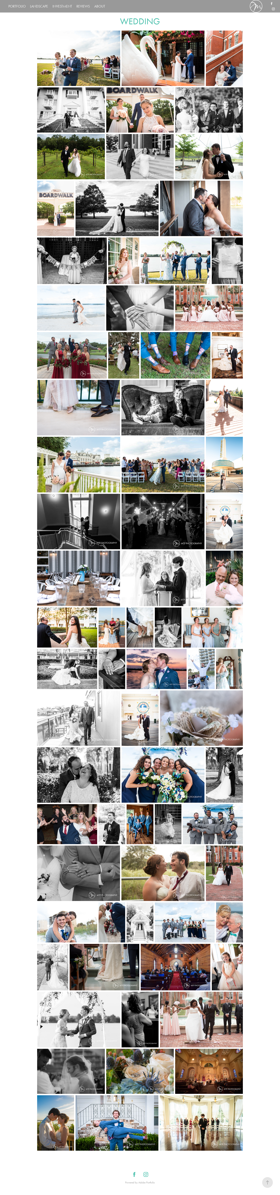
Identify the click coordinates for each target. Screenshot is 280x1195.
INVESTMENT (62, 6)
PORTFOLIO (17, 6)
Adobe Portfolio (146, 1182)
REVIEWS (83, 6)
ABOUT (99, 6)
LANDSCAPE (39, 6)
